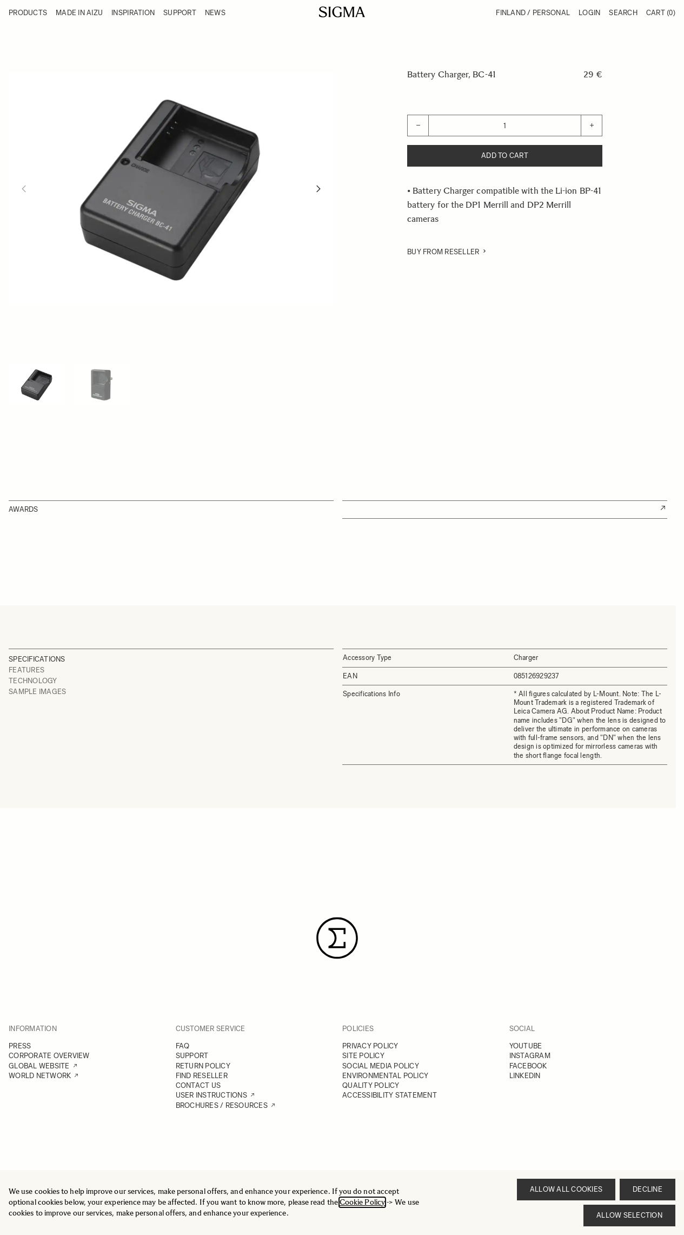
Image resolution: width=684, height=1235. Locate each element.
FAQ (183, 1046)
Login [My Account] (589, 13)
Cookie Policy (362, 1202)
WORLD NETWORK (40, 1076)
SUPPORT (192, 1056)
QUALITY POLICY (371, 1085)
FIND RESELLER (202, 1076)
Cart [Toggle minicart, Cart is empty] (660, 13)
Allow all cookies (566, 1189)
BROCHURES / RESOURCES (222, 1105)
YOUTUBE (525, 1046)
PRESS (20, 1046)
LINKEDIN (525, 1076)
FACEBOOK (528, 1066)
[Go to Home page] (342, 11)
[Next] (318, 189)
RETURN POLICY (203, 1066)
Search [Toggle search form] (623, 13)
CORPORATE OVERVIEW (49, 1056)
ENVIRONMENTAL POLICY (385, 1076)
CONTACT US (198, 1085)
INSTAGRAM (529, 1056)
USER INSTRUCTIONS (211, 1095)
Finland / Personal (533, 13)
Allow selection (629, 1215)
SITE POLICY (363, 1056)
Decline (647, 1189)
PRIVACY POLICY (370, 1046)
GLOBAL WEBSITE (39, 1066)
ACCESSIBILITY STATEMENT (389, 1095)
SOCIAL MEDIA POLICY (380, 1066)
